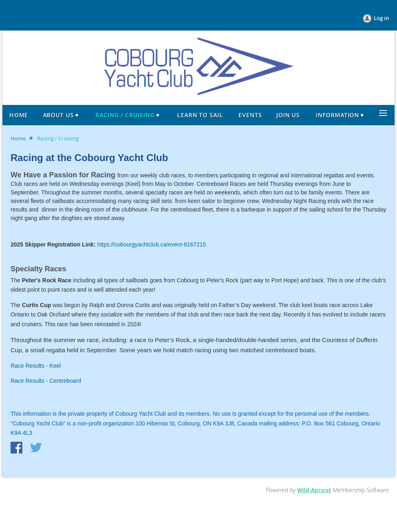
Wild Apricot (314, 490)
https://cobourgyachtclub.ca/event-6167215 (151, 244)
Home (18, 138)
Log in (381, 18)
